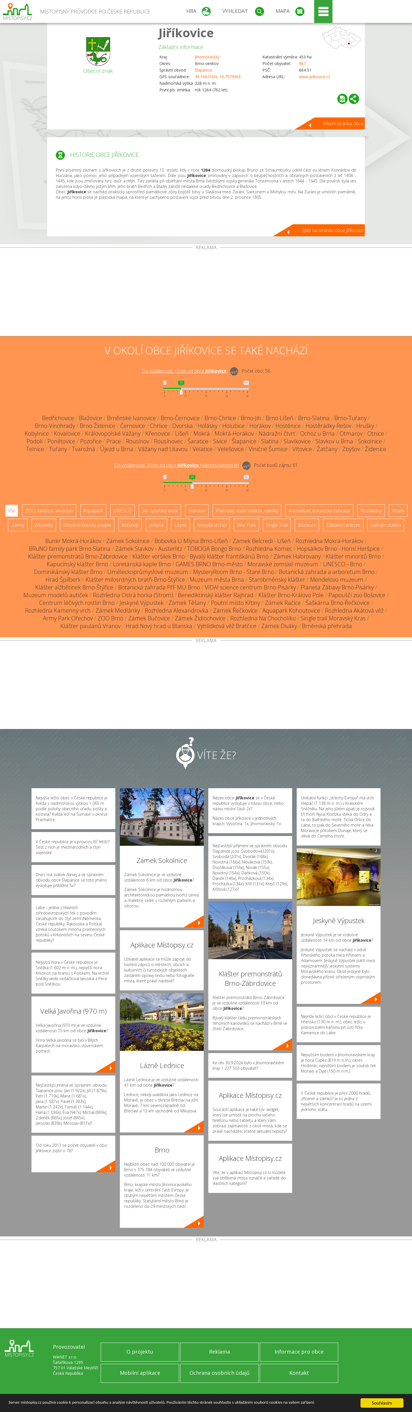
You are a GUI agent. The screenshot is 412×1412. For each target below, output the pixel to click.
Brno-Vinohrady (55, 426)
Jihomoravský (207, 57)
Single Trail (277, 525)
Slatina (270, 441)
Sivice (220, 441)
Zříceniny (44, 525)
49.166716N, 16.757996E (218, 76)
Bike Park (246, 525)
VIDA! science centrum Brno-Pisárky (250, 587)
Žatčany (327, 449)
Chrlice (158, 426)
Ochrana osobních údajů (219, 1372)
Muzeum (307, 525)
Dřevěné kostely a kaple (87, 525)
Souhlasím (382, 1403)
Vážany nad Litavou (163, 449)
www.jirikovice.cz (314, 76)
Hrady (398, 511)
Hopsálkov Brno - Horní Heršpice (338, 548)
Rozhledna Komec (269, 548)
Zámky (17, 525)
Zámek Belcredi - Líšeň (262, 541)
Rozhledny (371, 511)
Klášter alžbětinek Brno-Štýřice (74, 587)
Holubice (233, 426)
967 (302, 63)
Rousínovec (168, 441)
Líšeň (182, 433)
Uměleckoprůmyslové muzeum (147, 572)
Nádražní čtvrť (277, 433)
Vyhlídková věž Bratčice (226, 626)
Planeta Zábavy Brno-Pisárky (337, 587)
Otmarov (351, 433)
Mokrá (201, 433)
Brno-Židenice (97, 426)
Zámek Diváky (279, 626)
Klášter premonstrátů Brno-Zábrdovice (78, 556)
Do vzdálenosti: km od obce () (176, 465)
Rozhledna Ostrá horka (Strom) (133, 595)
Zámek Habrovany (297, 556)
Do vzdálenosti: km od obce (184, 371)
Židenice (375, 449)
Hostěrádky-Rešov (328, 426)
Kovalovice (67, 433)
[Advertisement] (206, 293)
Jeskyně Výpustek (142, 603)
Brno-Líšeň (279, 418)
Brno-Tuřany (350, 418)
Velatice (203, 449)
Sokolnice (370, 441)
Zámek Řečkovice (235, 610)
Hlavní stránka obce (343, 123)
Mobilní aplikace (140, 1372)
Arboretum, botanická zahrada (319, 511)
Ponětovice (61, 441)
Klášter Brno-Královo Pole (291, 595)
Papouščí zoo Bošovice (356, 595)
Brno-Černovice (180, 418)
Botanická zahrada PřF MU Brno (159, 587)
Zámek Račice (283, 603)
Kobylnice (37, 433)
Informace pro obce (299, 1351)
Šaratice (198, 441)
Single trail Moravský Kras (333, 618)
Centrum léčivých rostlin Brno (77, 603)
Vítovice (302, 449)
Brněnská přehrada (327, 626)
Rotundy (130, 525)
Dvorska (182, 426)
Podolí (35, 441)
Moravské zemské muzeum (282, 564)
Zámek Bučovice (149, 618)
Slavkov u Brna (334, 441)
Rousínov (137, 441)
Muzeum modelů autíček (55, 595)
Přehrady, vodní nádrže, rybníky (247, 511)
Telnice (35, 449)
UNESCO (122, 511)
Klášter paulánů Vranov (90, 626)
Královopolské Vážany (112, 433)
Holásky (207, 426)
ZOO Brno (110, 618)
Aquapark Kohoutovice (291, 610)
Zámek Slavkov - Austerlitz (148, 548)
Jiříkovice (186, 32)
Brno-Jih (251, 418)
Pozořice (91, 441)
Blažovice (90, 418)
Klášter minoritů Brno (353, 556)
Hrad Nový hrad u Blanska (159, 626)
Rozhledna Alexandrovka (176, 610)
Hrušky (365, 426)
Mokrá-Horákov (234, 433)
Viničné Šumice (268, 449)
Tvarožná (83, 449)
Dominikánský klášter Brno (68, 572)
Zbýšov (351, 449)
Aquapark (93, 511)
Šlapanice (203, 70)
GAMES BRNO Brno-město (209, 564)
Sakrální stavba (386, 525)
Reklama (219, 1351)
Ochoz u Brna (317, 433)
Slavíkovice (297, 441)
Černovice (132, 426)
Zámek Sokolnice (128, 541)
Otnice (375, 433)
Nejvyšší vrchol (212, 525)
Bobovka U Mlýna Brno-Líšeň (191, 541)
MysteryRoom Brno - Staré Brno (233, 572)
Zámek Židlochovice (200, 618)
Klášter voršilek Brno (158, 556)
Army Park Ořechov (68, 618)
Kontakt (299, 1372)
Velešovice (230, 449)
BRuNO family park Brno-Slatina (69, 548)
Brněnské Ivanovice (131, 418)
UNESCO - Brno (342, 564)
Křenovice (157, 433)
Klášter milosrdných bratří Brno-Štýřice (135, 579)
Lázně (180, 525)
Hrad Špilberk (63, 579)
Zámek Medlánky (118, 610)
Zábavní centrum (343, 525)
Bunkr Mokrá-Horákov (73, 541)
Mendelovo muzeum (336, 579)
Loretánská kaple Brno (142, 564)
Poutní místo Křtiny (235, 603)
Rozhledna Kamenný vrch (58, 610)
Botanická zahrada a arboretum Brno (327, 572)
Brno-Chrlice (220, 418)
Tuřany (58, 449)
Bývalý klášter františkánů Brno (229, 556)
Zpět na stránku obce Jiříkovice (332, 230)
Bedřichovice (58, 418)
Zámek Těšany (187, 603)
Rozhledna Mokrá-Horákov (329, 541)
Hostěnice (288, 426)
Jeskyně (156, 525)
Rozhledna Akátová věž (354, 610)
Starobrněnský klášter (277, 579)
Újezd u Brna (116, 449)
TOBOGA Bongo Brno (214, 548)
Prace (113, 441)
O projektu (139, 1351)
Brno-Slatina (314, 418)
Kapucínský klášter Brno (77, 564)
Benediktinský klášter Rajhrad (215, 595)
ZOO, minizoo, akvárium (49, 511)
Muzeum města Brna (217, 579)
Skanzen (196, 511)
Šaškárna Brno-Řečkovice (338, 603)
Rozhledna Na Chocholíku (263, 618)
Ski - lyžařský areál (160, 511)
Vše (11, 511)
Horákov (260, 426)
